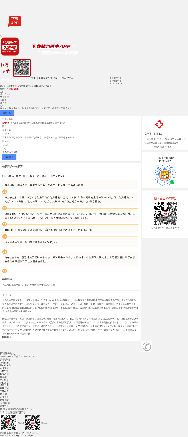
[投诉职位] (7, 337)
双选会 (62, 78)
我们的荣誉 (5, 365)
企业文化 (4, 368)
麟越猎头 (45, 78)
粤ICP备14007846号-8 (22, 435)
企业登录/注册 (115, 78)
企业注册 (4, 397)
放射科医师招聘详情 (41, 86)
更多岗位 (4, 391)
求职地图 (54, 78)
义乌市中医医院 (9, 152)
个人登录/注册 (115, 81)
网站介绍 (4, 362)
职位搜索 (4, 382)
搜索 (38, 78)
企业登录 (4, 400)
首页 (33, 78)
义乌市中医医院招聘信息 (18, 86)
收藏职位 (7, 112)
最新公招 (4, 388)
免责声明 (4, 373)
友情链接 (4, 371)
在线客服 (4, 406)
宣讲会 (70, 78)
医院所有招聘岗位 (162, 146)
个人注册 (4, 380)
